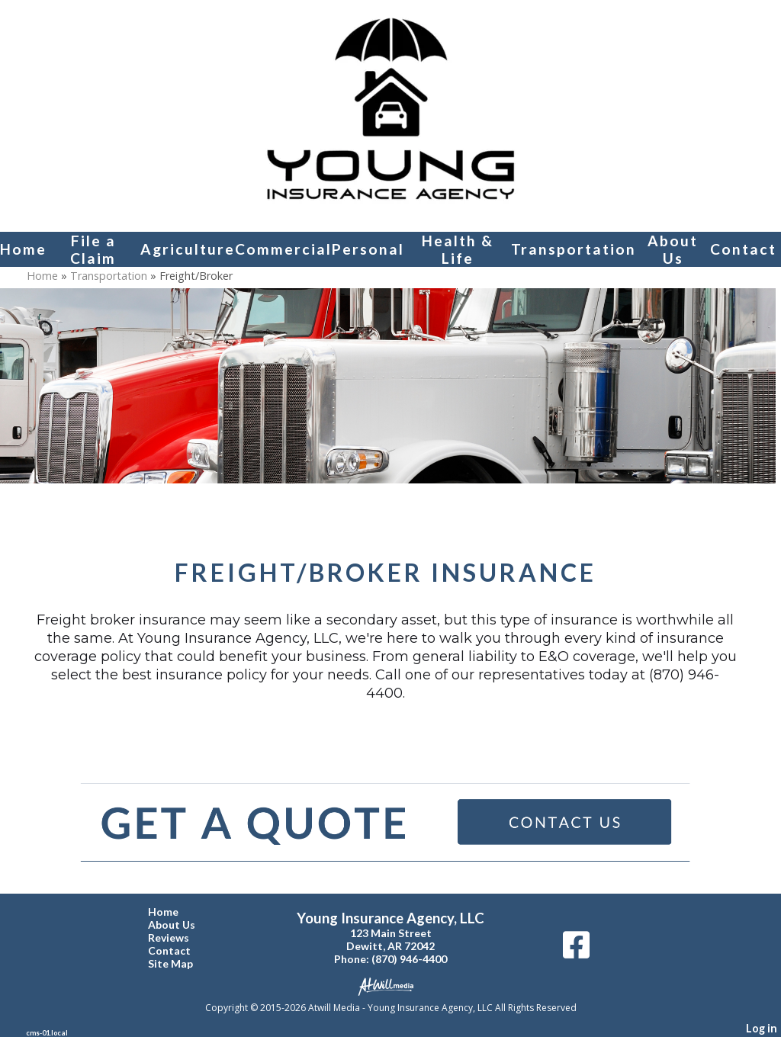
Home (23, 249)
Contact (743, 249)
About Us (673, 249)
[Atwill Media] (390, 985)
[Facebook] (576, 950)
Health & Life (457, 249)
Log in (761, 1028)
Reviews (180, 937)
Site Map (182, 963)
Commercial (283, 249)
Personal (368, 249)
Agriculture (187, 249)
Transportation (573, 249)
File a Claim (93, 249)
